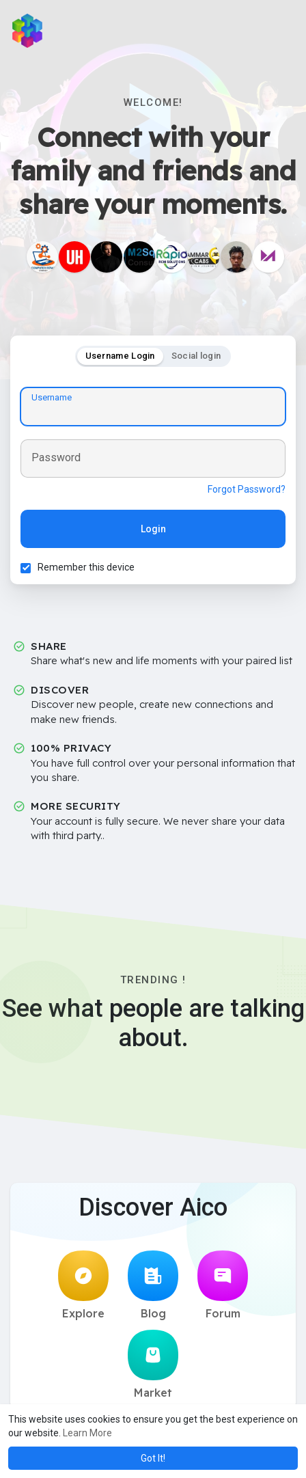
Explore (83, 1285)
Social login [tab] (196, 356)
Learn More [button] (87, 1432)
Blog (153, 1285)
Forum (222, 1285)
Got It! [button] (153, 1458)
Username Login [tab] (120, 356)
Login (153, 528)
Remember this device (86, 567)
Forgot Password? (247, 489)
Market (153, 1364)
